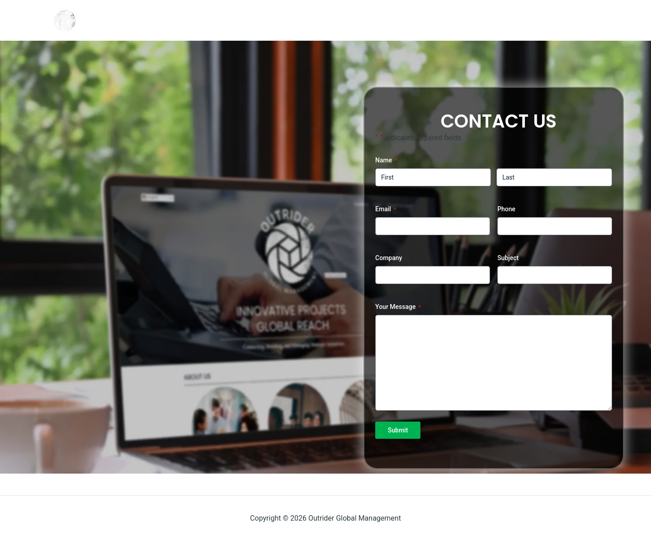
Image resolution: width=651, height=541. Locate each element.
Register (578, 20)
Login (531, 20)
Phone (506, 209)
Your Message (398, 307)
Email (385, 209)
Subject (508, 257)
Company (388, 257)
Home (489, 20)
